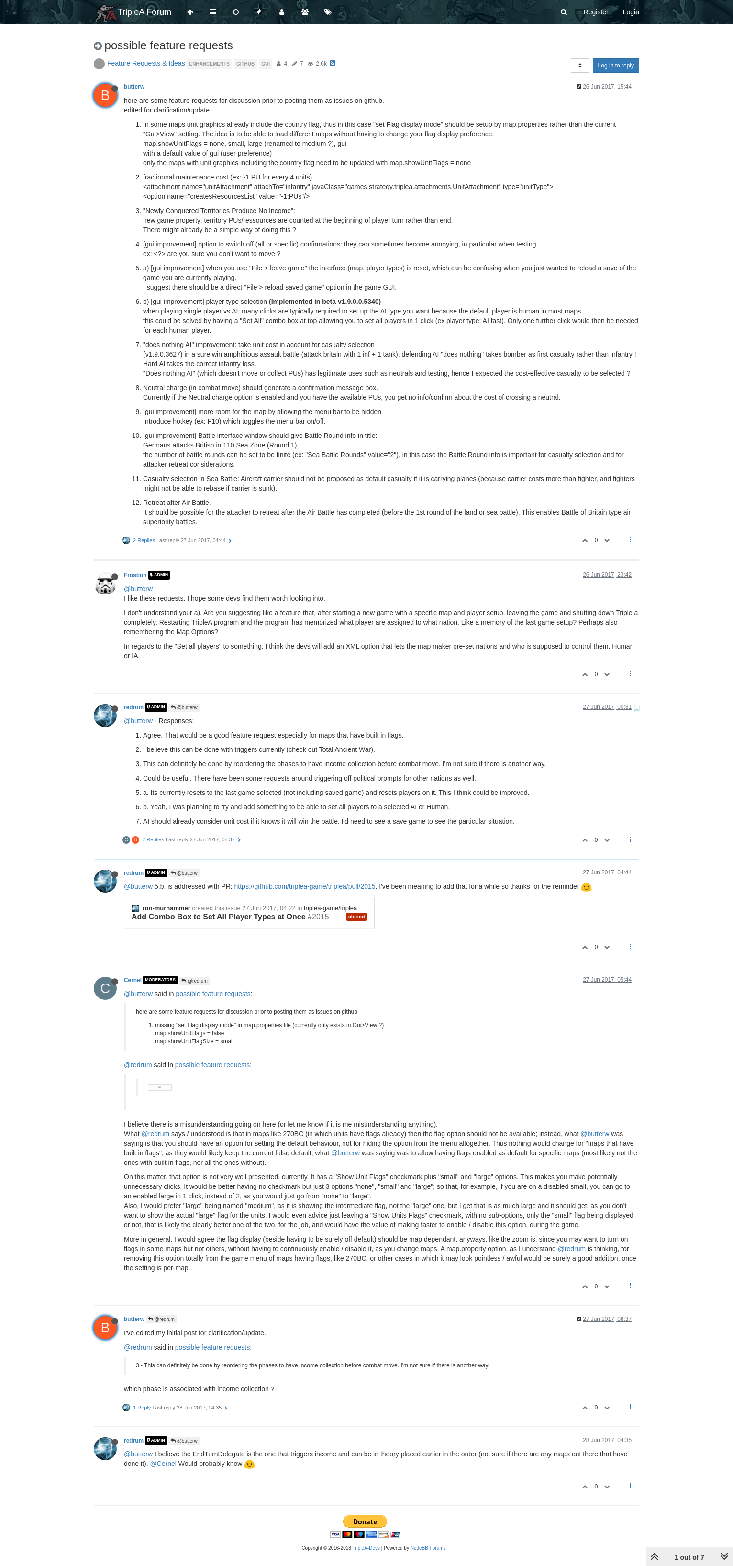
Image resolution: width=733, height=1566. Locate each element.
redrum (134, 707)
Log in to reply (616, 65)
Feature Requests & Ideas (146, 63)
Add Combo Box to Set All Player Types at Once (219, 917)
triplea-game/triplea (330, 908)
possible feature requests (213, 993)
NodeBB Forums (428, 1548)
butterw (134, 86)
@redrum (194, 981)
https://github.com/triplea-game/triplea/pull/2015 (305, 886)
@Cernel (163, 1463)
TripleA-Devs (366, 1548)
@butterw (138, 589)
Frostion (135, 575)
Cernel (133, 980)
